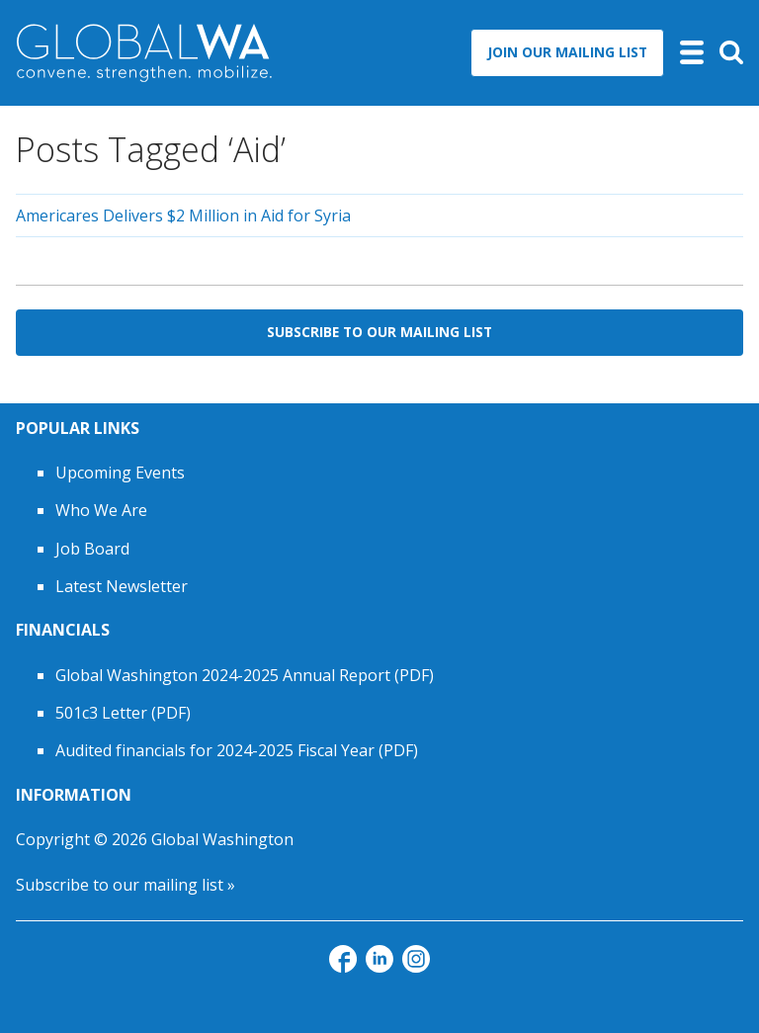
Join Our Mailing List (567, 52)
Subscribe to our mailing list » (125, 885)
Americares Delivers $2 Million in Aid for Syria (183, 215)
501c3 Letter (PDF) (123, 713)
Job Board (92, 549)
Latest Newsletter (121, 586)
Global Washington (222, 839)
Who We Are (101, 510)
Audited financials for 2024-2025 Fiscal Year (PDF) (236, 750)
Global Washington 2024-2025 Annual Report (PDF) (244, 675)
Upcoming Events (120, 472)
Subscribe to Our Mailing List (379, 331)
